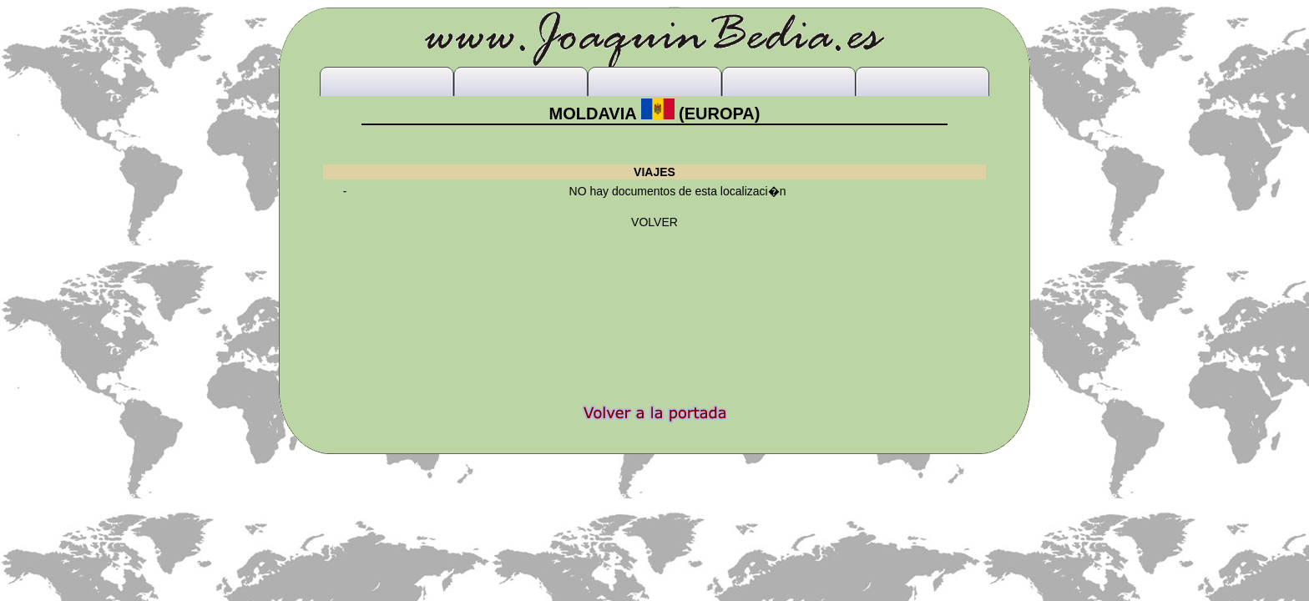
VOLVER (654, 222)
